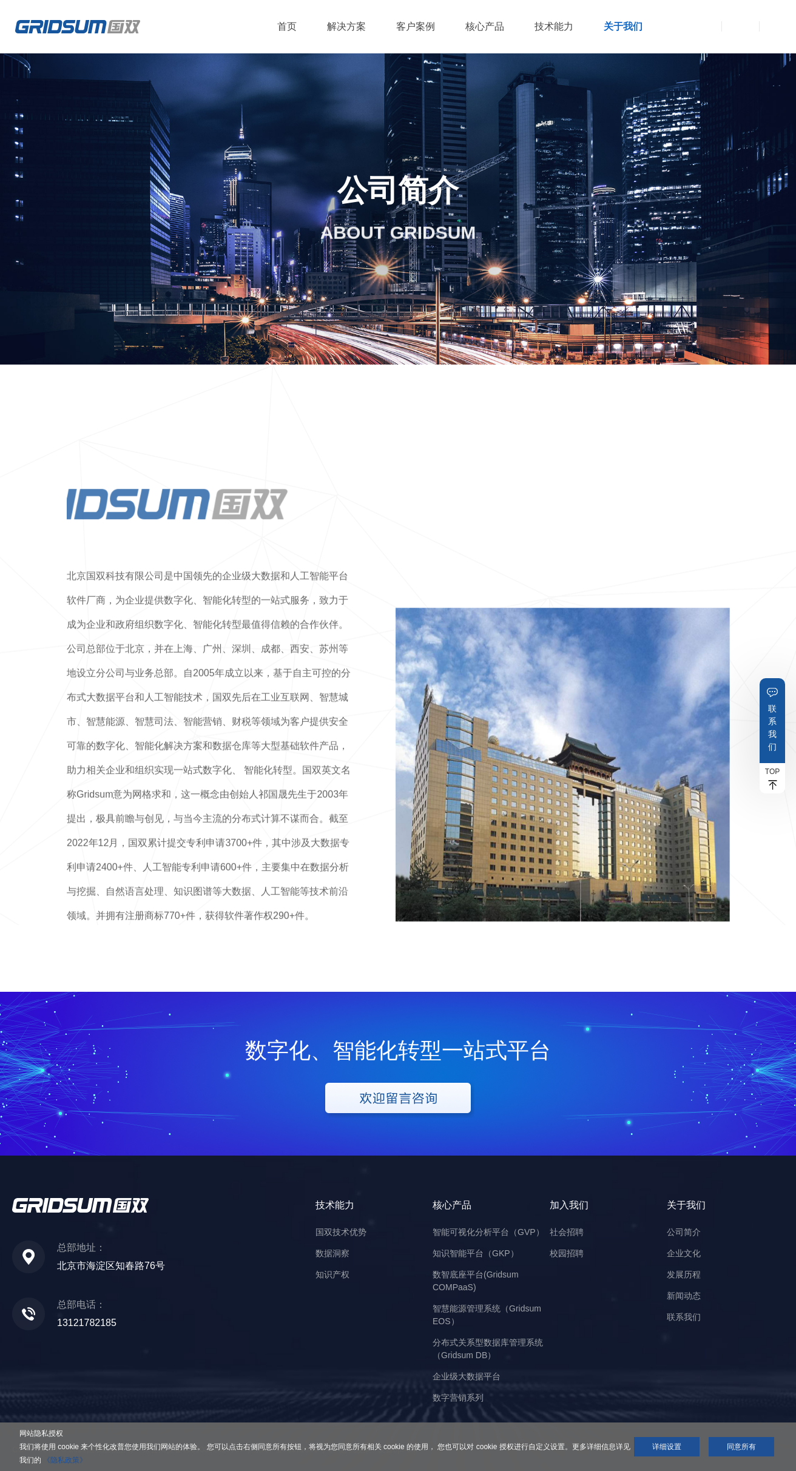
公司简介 (684, 1232)
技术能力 (554, 26)
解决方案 (346, 26)
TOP (772, 771)
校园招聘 (567, 1253)
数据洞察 (332, 1253)
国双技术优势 (340, 1232)
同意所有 (741, 1446)
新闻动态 (684, 1296)
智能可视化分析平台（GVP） (488, 1232)
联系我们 (772, 728)
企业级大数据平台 (467, 1376)
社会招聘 (567, 1232)
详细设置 (666, 1446)
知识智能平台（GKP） (476, 1253)
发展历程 (684, 1274)
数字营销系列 (458, 1397)
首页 (287, 26)
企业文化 (684, 1253)
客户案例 (415, 26)
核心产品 (484, 26)
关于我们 (623, 26)
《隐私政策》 (65, 1460)
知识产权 (332, 1274)
